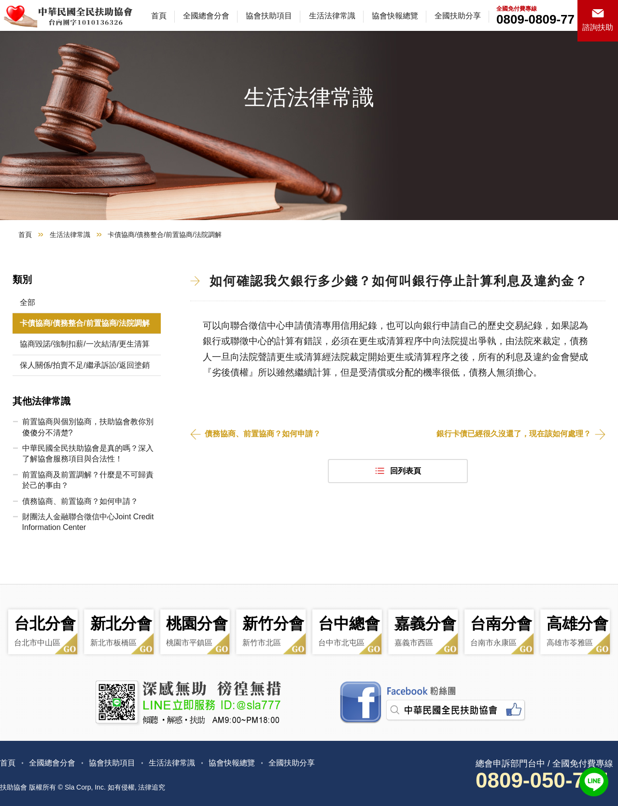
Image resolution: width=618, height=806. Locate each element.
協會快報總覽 (395, 16)
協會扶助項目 (269, 16)
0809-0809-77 (535, 19)
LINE (593, 781)
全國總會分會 (206, 16)
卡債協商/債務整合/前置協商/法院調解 (85, 323)
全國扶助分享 (458, 16)
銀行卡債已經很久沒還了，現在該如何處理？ (513, 434)
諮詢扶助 (597, 27)
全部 (27, 302)
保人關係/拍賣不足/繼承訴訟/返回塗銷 (85, 365)
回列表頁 (405, 471)
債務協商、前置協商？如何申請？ (263, 434)
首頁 (159, 16)
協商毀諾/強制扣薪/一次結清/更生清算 (85, 344)
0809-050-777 (542, 780)
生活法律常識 (332, 16)
